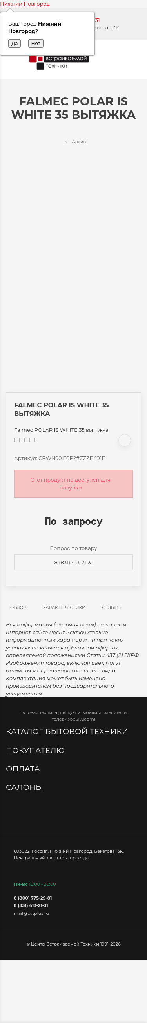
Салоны (25, 787)
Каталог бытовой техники (68, 731)
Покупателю (36, 750)
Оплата (24, 768)
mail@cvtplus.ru (31, 913)
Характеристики (64, 607)
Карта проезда (72, 858)
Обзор (18, 607)
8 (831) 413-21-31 (73, 562)
